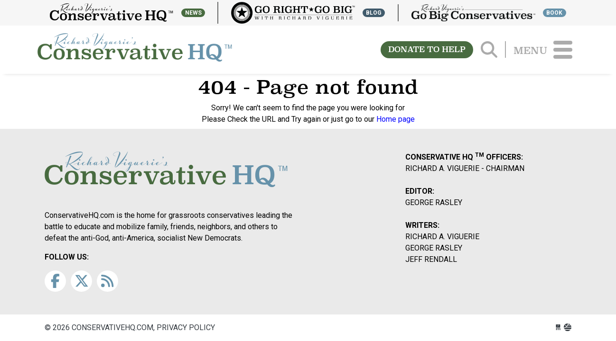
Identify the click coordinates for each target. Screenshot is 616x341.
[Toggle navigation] (563, 49)
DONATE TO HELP (427, 49)
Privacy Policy (186, 327)
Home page (395, 119)
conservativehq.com (134, 49)
